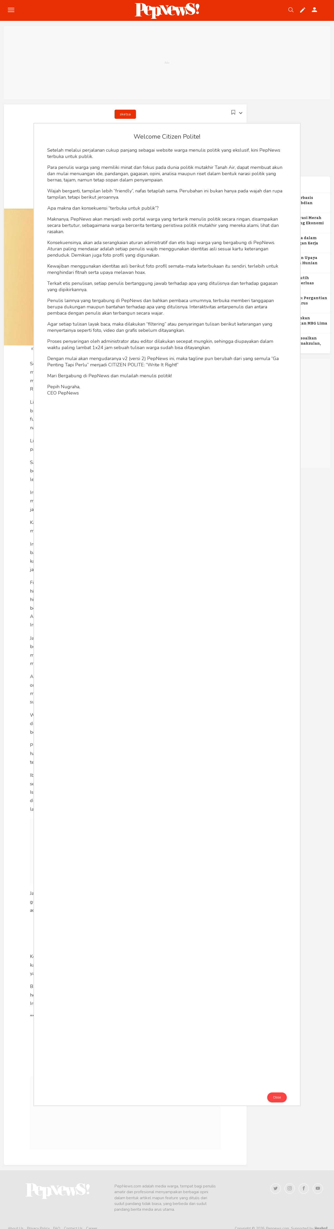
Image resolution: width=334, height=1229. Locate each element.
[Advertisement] (167, 62)
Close (277, 1097)
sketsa (125, 114)
